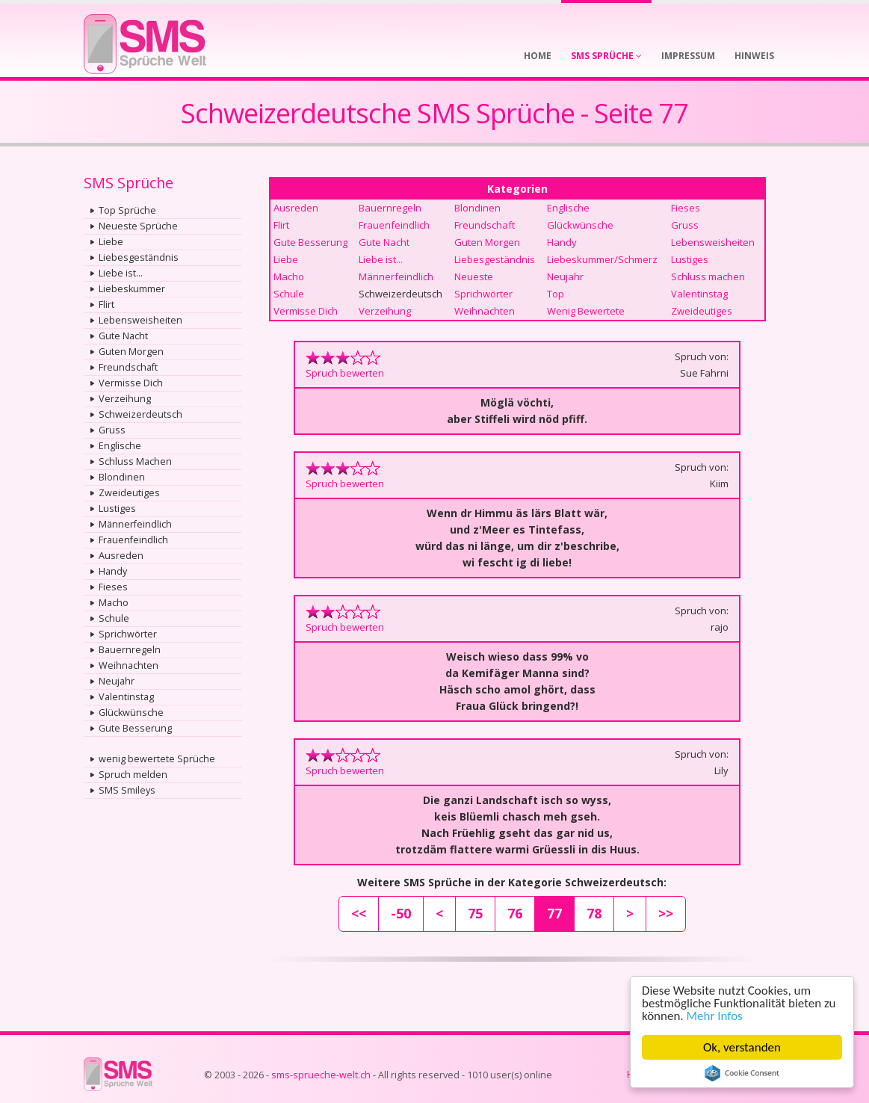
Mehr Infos (715, 1016)
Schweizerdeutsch (140, 414)
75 (475, 913)
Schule (114, 618)
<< (358, 913)
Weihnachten (128, 665)
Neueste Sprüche (138, 226)
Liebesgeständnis (139, 257)
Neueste (473, 276)
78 (594, 913)
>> (665, 913)
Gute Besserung (135, 728)
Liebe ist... (121, 273)
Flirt (106, 304)
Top (555, 293)
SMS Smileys (127, 790)
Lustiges (117, 508)
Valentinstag (126, 696)
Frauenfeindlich (133, 540)
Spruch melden (133, 774)
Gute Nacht (123, 336)
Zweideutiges (129, 492)
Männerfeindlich (135, 524)
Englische (120, 445)
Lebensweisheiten (140, 320)
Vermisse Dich (131, 383)
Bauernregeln (130, 649)
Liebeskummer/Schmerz (602, 259)
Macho (114, 602)
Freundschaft (128, 367)
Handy (113, 571)
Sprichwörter (128, 634)
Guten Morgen (131, 351)
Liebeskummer (132, 288)
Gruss (112, 430)
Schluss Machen (135, 461)
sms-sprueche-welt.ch (321, 1075)
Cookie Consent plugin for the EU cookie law (742, 1073)
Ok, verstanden (742, 1047)
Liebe (111, 241)
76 (514, 913)
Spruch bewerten (345, 373)
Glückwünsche (131, 712)
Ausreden (121, 555)
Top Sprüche (127, 210)
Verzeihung (125, 398)
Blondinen (122, 477)
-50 (401, 913)
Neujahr (116, 681)
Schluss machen (708, 276)
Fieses (113, 587)
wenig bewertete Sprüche (157, 759)
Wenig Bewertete (586, 311)
